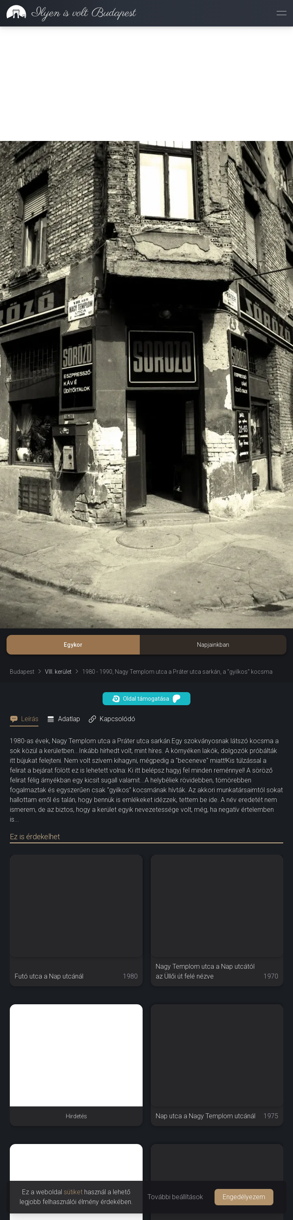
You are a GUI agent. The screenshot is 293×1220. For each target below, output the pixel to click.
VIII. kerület (58, 671)
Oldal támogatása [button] (146, 699)
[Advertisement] (146, 84)
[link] (68, 13)
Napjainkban (213, 644)
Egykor (73, 644)
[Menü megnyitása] (281, 13)
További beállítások (175, 1197)
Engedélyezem (244, 1197)
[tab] (26, 719)
